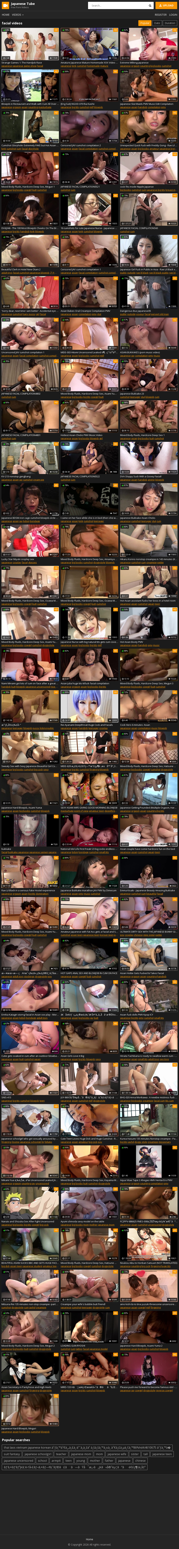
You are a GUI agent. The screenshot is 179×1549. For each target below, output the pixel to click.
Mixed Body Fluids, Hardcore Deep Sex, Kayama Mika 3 (89, 1180)
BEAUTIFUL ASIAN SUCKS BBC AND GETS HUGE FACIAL (30, 1263)
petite (160, 562)
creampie (151, 562)
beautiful (151, 893)
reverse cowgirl (164, 1390)
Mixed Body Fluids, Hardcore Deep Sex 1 (142, 435)
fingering (94, 769)
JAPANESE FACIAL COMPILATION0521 (80, 186)
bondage (35, 521)
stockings (29, 976)
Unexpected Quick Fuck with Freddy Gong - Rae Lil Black (149, 145)
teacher (61, 1454)
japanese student (32, 1266)
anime (151, 479)
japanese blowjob (39, 272)
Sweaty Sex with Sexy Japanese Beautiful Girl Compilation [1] (30, 766)
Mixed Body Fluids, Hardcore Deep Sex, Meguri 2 (28, 1345)
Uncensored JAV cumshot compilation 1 (22, 352)
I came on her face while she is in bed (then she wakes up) (89, 517)
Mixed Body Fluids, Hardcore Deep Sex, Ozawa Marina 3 (30, 600)
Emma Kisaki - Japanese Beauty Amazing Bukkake (147, 890)
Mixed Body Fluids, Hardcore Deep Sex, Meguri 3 (146, 683)
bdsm (26, 521)
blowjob (98, 107)
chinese (138, 935)
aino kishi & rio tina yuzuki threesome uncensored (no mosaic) (149, 1304)
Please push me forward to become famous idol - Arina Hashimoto (149, 1387)
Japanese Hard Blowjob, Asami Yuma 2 (141, 1345)
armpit (56, 1461)
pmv (163, 107)
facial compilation (88, 148)
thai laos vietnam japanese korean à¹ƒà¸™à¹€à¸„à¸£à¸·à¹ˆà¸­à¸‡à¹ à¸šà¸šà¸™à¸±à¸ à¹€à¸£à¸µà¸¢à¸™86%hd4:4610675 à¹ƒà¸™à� (87, 1448)
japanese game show (24, 65)
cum (19, 148)
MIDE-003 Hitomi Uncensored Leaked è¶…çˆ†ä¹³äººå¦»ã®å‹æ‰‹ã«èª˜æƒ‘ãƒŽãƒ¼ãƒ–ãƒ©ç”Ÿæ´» (89, 352)
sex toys (164, 1059)
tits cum (169, 1100)
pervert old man (160, 314)
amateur (154, 148)
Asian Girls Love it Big (72, 1056)
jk (43, 1142)
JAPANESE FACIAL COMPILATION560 (139, 228)
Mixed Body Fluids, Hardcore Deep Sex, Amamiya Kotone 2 (89, 559)
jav (133, 355)
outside (131, 272)
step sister (149, 935)
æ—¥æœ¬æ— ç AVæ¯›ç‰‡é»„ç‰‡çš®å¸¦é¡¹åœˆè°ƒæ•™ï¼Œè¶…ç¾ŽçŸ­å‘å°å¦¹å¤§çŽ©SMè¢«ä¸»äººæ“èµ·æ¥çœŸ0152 (30, 973)
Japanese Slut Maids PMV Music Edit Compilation (146, 103)
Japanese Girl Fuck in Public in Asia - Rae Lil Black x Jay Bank (149, 269)
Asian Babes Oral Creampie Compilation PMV (85, 310)
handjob (142, 107)
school (42, 1461)
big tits (75, 107)
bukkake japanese (18, 852)
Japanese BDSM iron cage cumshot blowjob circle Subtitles (30, 517)
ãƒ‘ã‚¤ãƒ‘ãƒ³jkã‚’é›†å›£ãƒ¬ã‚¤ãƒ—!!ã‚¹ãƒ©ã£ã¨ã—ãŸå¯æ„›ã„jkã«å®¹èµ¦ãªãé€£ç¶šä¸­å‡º (74, 1467)
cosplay (17, 562)
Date (157, 23)
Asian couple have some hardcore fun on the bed (147, 849)
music (157, 355)
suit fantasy (12, 1454)
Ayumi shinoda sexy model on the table (82, 1221)
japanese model (99, 1349)
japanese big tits (168, 148)
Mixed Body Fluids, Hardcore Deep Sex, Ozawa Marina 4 (89, 600)
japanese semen (38, 852)
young (80, 1461)
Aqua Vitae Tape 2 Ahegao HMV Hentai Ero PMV (146, 1180)
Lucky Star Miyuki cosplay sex (17, 559)
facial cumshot (21, 272)
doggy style (141, 1142)
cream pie (38, 479)
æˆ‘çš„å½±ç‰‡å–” (11, 724)
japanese (6, 65)
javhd (131, 1142)
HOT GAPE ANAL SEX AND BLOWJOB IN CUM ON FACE (89, 973)
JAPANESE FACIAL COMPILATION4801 (20, 435)
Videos (18, 14)
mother (93, 1224)
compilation (154, 107)
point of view (81, 811)
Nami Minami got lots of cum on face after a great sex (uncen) (30, 683)
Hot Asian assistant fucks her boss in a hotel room (148, 600)
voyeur (140, 314)
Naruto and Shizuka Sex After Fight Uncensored (27, 1221)
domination (42, 893)
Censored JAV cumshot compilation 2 (81, 145)
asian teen (77, 935)
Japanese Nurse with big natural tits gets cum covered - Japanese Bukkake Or (89, 642)
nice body (56, 686)
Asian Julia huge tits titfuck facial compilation (85, 683)
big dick (5, 1266)
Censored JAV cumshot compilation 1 (81, 269)
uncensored (42, 1183)
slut (99, 314)
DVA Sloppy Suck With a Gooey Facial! (141, 476)
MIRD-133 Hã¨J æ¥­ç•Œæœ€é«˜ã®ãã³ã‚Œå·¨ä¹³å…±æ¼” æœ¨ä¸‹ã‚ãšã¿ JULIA (89, 1387)
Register (161, 14)
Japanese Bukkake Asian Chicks (137, 517)
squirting (145, 65)
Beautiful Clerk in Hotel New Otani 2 (20, 269)
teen (157, 604)
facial (40, 65)
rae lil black (142, 272)
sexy (46, 769)
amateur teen (96, 811)
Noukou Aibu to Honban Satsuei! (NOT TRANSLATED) (148, 1263)
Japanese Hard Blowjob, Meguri (18, 1428)
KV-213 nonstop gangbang (15, 476)
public (123, 272)
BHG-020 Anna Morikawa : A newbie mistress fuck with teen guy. (149, 1097)
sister (135, 1454)
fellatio (48, 1142)
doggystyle (99, 562)
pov (122, 935)
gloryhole (33, 148)
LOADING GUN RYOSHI (73, 1345)
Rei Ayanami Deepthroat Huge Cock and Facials (87, 724)
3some (15, 1142)
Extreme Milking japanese (134, 62)
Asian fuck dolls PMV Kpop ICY (136, 1014)
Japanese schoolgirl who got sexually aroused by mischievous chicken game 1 (30, 1138)
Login (173, 14)
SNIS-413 (6, 1097)
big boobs (155, 65)
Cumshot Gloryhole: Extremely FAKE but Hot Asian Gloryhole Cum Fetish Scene (30, 145)
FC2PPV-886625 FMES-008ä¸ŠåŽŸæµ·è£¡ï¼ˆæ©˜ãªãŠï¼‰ (149, 1221)
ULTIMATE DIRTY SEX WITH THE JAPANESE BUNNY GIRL (149, 931)
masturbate (44, 107)
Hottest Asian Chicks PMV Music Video (81, 435)
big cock (38, 769)
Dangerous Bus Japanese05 (135, 310)
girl (37, 314)
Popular (144, 23)
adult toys (6, 272)
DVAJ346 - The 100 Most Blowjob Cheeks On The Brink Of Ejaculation (30, 228)
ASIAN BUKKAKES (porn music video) (140, 352)
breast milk (172, 190)
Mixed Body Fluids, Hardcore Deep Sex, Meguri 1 (28, 186)
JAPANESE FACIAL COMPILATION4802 (20, 393)
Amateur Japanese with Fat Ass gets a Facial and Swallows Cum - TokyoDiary (89, 931)
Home (5, 14)
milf (92, 107)
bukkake (6, 849)
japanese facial (57, 852)
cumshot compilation (109, 148)
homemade (93, 65)
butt (34, 190)
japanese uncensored (38, 686)
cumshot (81, 65)
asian (25, 107)
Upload (166, 5)
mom (86, 1224)
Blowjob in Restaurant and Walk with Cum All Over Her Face (30, 103)
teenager (135, 397)
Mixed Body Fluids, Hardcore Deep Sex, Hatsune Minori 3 (89, 1263)
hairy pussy (29, 314)
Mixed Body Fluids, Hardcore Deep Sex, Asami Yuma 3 (89, 393)
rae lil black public (159, 272)
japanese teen (91, 935)
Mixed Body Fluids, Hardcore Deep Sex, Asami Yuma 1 (30, 931)
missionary (165, 1142)
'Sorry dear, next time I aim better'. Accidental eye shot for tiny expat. (30, 310)
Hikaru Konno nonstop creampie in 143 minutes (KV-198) (149, 559)
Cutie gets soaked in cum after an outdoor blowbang (30, 1056)
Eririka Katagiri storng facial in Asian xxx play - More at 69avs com (30, 1014)
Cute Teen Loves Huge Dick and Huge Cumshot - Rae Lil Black (89, 1138)
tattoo (79, 1349)
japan (151, 604)
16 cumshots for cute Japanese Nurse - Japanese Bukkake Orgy (89, 228)
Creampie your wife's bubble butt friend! (83, 1304)
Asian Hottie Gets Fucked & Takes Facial (142, 973)
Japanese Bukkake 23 (132, 393)
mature (104, 65)
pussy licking (40, 728)
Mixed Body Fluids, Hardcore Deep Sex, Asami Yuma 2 (30, 642)
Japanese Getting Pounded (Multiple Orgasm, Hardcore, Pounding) (149, 807)
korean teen (107, 935)
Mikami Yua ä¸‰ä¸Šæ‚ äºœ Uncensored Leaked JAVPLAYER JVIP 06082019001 (30, 1180)
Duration (170, 23)
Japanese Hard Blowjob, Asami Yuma (21, 807)
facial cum (159, 1100)
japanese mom (106, 1224)
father (109, 1461)
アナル (53, 272)
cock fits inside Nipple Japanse (137, 186)
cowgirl (28, 190)
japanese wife (117, 1454)
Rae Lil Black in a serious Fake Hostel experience (28, 890)
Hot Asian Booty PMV (131, 642)
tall (145, 1454)
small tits (104, 852)
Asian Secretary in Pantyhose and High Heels (26, 1387)
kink (74, 65)
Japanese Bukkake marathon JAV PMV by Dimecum (88, 890)
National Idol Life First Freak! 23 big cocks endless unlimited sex (89, 849)
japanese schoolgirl (31, 1142)
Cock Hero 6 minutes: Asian (135, 724)
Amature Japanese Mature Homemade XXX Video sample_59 (89, 62)
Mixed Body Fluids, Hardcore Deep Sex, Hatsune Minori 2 (149, 766)
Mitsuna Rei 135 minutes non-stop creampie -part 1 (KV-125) (30, 1304)
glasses (32, 562)
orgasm (135, 65)
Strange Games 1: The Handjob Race (21, 62)
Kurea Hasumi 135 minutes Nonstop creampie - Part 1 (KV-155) (149, 1138)
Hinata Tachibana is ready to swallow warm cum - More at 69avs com (149, 1056)
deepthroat (111, 811)
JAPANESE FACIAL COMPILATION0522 (80, 476)
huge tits (166, 1266)
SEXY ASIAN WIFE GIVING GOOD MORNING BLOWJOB (89, 807)
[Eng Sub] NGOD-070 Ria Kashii (77, 103)
